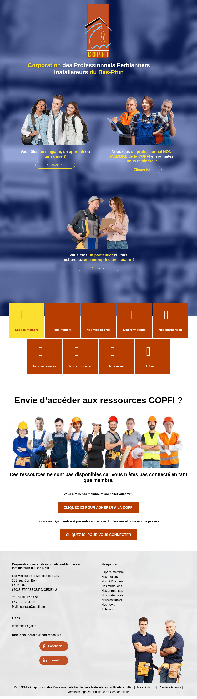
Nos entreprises (170, 333)
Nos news (116, 369)
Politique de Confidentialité (111, 695)
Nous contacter (80, 369)
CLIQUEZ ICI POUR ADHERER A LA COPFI (98, 511)
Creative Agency (170, 690)
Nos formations (134, 333)
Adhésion (152, 369)
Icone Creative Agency (156, 690)
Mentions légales (79, 695)
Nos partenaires (44, 369)
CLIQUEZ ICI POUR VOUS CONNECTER (98, 538)
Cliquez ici (55, 164)
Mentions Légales (24, 629)
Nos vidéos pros (98, 333)
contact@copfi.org (32, 609)
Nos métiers (63, 333)
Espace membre (27, 333)
